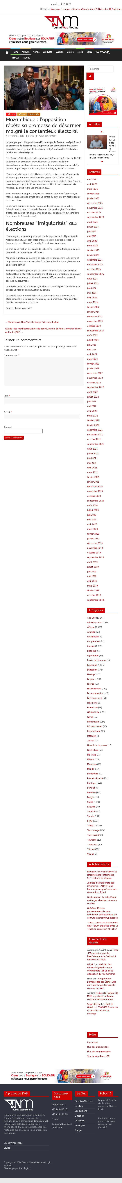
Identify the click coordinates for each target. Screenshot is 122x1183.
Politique (91, 783)
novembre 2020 (95, 491)
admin (31, 136)
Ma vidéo (91, 755)
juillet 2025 (93, 227)
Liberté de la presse (97, 745)
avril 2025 (92, 241)
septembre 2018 (95, 600)
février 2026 (93, 193)
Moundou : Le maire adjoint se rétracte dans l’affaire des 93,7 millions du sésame (102, 874)
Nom (7, 396)
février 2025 (93, 250)
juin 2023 (91, 345)
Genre (90, 717)
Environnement (94, 698)
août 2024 (92, 279)
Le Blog (79, 1106)
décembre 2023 (95, 316)
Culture (59, 52)
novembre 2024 (95, 264)
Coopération (93, 641)
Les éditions (81, 1111)
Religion (91, 797)
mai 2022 (91, 406)
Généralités (34, 114)
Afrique (25, 52)
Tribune (26, 58)
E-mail (8, 412)
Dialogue (91, 651)
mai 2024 (91, 293)
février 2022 (93, 420)
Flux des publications (98, 1047)
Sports (70, 52)
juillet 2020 (93, 510)
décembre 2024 (95, 260)
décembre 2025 (95, 203)
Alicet (90, 964)
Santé (80, 52)
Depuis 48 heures (83, 1101)
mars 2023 (92, 359)
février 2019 (93, 590)
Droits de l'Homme (96, 660)
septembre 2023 (95, 330)
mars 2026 (92, 189)
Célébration (93, 636)
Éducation (92, 670)
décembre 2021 (95, 430)
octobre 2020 (94, 496)
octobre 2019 (94, 552)
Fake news (92, 703)
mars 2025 (92, 245)
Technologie (102, 52)
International (93, 731)
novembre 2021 (95, 434)
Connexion (92, 1042)
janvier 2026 (93, 198)
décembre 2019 (95, 543)
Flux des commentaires (99, 1051)
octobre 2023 (94, 326)
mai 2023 (91, 349)
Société (91, 811)
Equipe (7, 1148)
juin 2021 (91, 458)
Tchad (15, 52)
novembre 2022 (95, 378)
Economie (47, 52)
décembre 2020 (95, 486)
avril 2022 (92, 411)
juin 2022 (91, 401)
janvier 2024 (93, 312)
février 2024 (93, 307)
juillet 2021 (93, 453)
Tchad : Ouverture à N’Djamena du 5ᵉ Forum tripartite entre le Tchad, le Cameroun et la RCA (102, 925)
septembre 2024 (95, 274)
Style (89, 52)
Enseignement (94, 688)
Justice (90, 740)
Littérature (92, 750)
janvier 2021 (93, 482)
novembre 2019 (95, 548)
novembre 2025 (95, 208)
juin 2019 (91, 571)
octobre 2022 (94, 382)
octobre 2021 (94, 439)
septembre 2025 (95, 217)
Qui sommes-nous (13, 1143)
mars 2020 (92, 529)
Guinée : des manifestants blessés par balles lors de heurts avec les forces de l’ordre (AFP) (43, 330)
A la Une (11, 114)
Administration (94, 622)
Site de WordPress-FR (98, 1056)
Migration (92, 764)
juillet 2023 (93, 340)
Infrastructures (94, 726)
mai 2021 (91, 463)
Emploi (15, 58)
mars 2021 (92, 472)
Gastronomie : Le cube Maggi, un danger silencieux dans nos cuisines (102, 900)
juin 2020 (91, 515)
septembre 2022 (95, 387)
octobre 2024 (94, 269)
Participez (80, 1125)
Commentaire (11, 355)
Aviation (91, 632)
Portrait (91, 788)
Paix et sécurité (95, 778)
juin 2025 (91, 231)
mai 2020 (91, 519)
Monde (36, 52)
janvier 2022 (93, 425)
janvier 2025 (93, 255)
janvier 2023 (93, 368)
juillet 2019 (93, 567)
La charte (79, 1120)
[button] (61, 38)
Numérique (92, 773)
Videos (90, 854)
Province (91, 792)
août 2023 (92, 335)
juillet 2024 (93, 283)
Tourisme (92, 840)
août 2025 (92, 222)
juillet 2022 (93, 397)
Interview (91, 736)
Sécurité (91, 807)
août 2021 (92, 449)
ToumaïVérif (93, 835)
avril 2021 (92, 467)
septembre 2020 (95, 501)
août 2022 (92, 392)
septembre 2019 (95, 557)
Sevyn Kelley (93, 1004)
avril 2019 (92, 581)
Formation (92, 707)
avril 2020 (92, 524)
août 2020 (92, 505)
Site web (8, 427)
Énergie (90, 684)
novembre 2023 (95, 321)
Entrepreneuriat (95, 693)
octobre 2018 (94, 595)
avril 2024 (92, 297)
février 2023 (93, 364)
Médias (90, 759)
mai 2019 (91, 576)
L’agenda (79, 1116)
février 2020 (93, 534)
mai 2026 (91, 179)
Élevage (91, 674)
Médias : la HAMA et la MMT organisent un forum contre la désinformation (102, 996)
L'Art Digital (25, 1168)
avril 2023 (92, 354)
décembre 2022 (95, 373)
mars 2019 (92, 586)
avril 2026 (92, 184)
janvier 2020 (93, 538)
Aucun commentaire (46, 136)
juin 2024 (91, 288)
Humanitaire (93, 721)
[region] (61, 38)
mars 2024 (92, 302)
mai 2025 (91, 236)
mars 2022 (92, 415)
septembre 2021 (95, 444)
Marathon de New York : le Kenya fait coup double (32, 322)
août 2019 (92, 562)
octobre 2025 (94, 212)
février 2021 (93, 477)
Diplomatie (93, 655)
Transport (92, 844)
